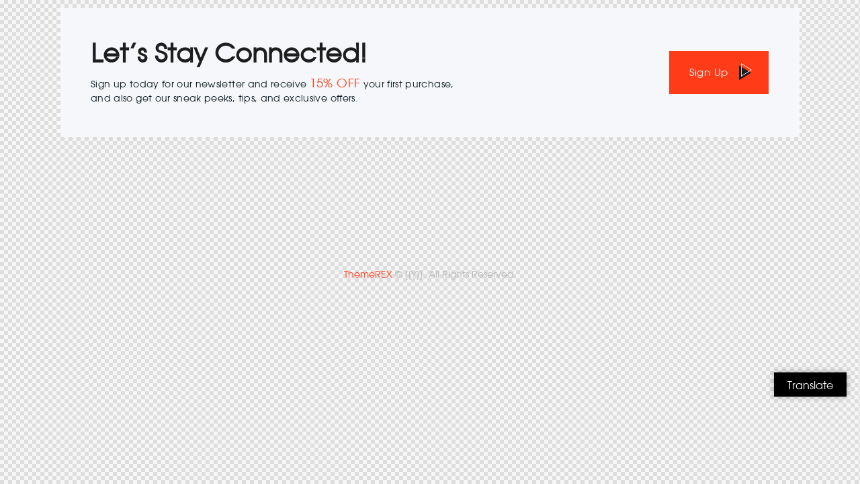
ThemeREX (368, 274)
